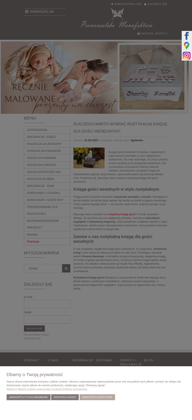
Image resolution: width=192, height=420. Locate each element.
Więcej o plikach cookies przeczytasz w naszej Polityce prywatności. (47, 389)
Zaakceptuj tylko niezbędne (28, 397)
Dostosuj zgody (65, 397)
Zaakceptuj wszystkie (97, 397)
